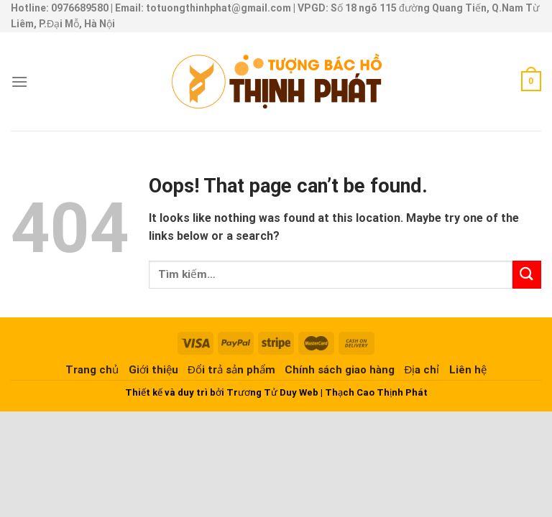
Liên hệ (468, 369)
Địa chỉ (422, 369)
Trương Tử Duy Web (272, 392)
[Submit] (526, 275)
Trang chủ (92, 369)
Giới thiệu (153, 369)
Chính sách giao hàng (340, 369)
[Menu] (19, 81)
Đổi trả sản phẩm (231, 369)
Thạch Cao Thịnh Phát (376, 392)
